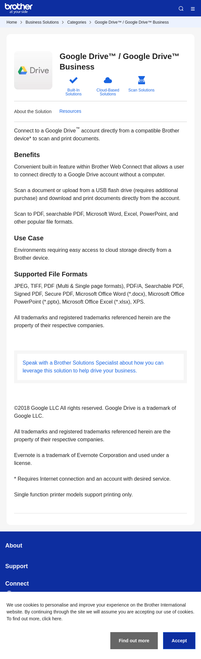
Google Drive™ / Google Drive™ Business (132, 22)
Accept (179, 640)
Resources (70, 111)
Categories (76, 22)
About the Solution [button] (32, 111)
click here (51, 618)
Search (181, 8)
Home (12, 22)
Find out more (134, 640)
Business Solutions (42, 22)
